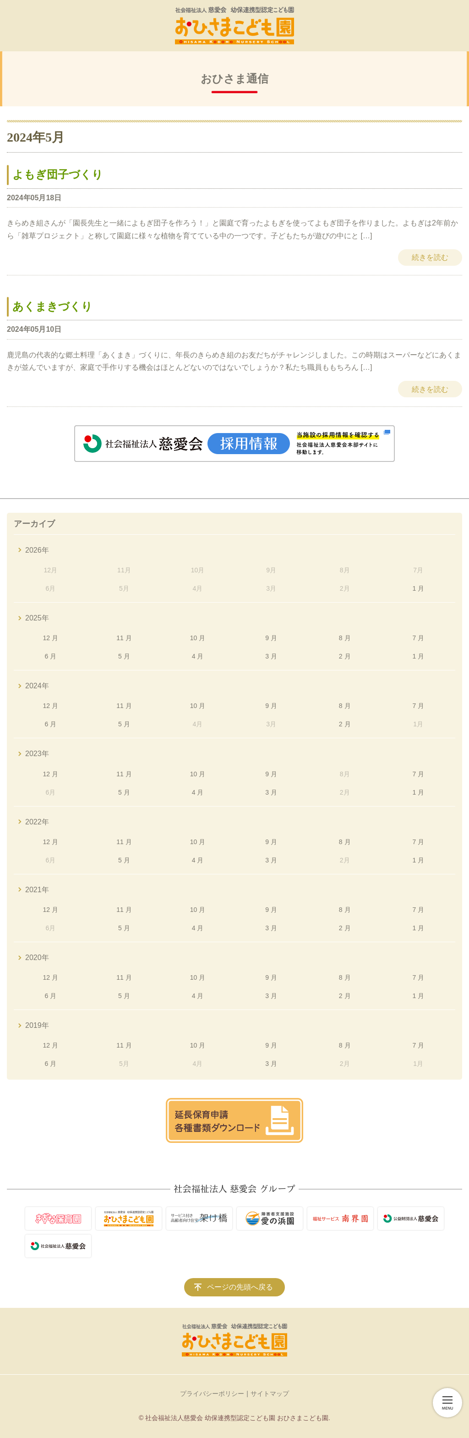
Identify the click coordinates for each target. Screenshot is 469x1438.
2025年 (37, 618)
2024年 (37, 686)
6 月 (50, 656)
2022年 (37, 822)
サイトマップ (270, 1393)
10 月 (197, 638)
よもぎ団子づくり (57, 175)
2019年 (37, 1025)
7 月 (418, 638)
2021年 (37, 890)
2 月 (345, 656)
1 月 (418, 588)
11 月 (123, 638)
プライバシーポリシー (212, 1393)
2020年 (37, 957)
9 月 (271, 638)
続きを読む (430, 257)
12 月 (50, 638)
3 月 (271, 656)
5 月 (124, 656)
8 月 (345, 638)
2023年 (37, 753)
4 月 (198, 656)
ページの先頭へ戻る (240, 1287)
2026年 (37, 550)
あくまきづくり (52, 307)
